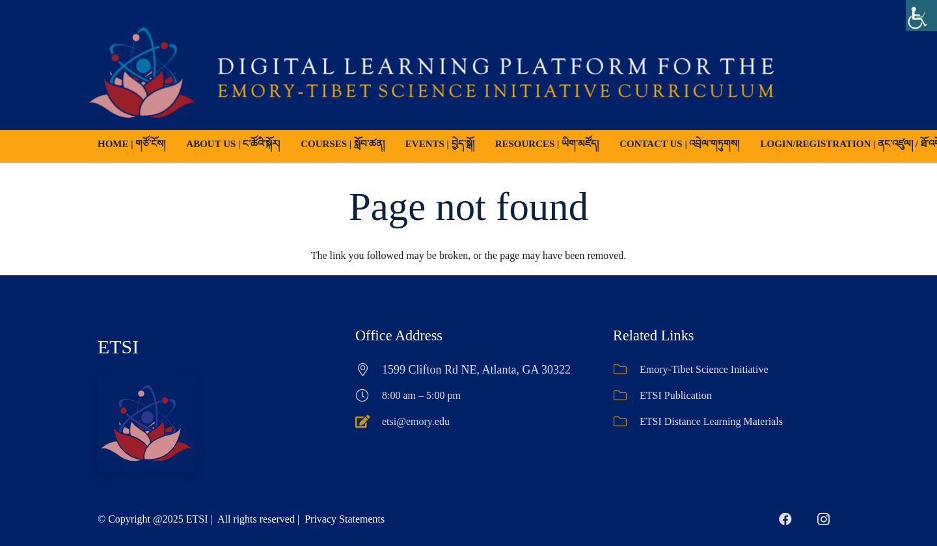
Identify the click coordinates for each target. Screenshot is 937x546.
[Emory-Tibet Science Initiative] (626, 369)
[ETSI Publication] (626, 395)
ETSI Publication (676, 395)
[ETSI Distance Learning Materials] (626, 421)
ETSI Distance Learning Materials (711, 421)
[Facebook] (785, 519)
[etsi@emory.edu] (368, 421)
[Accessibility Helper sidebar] (921, 15)
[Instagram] (823, 519)
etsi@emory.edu (416, 421)
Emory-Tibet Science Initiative (704, 369)
